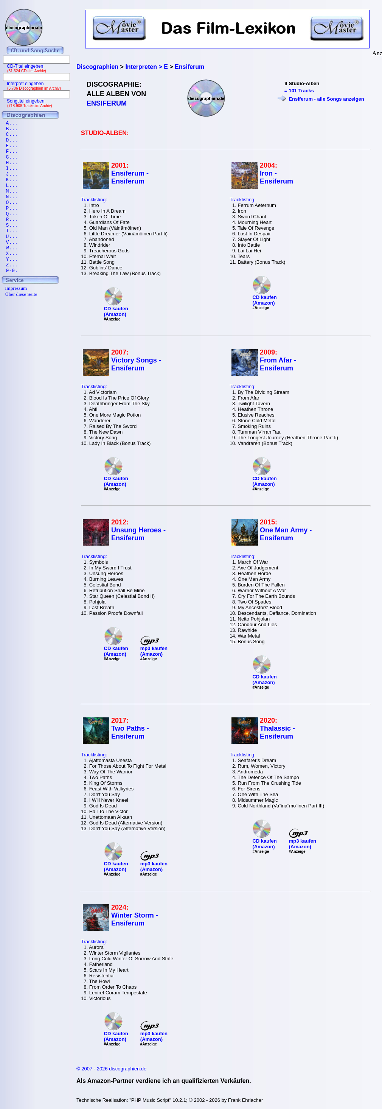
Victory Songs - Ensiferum (136, 364)
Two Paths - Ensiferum (130, 732)
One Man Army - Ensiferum (286, 534)
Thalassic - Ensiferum (277, 732)
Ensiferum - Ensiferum (130, 177)
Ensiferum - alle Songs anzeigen (326, 99)
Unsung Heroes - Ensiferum (138, 534)
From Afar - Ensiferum (278, 364)
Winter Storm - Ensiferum (134, 919)
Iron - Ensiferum (276, 177)
